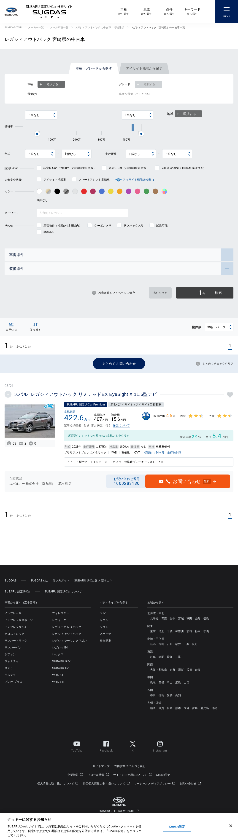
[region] (119, 826)
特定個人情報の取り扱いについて (106, 783)
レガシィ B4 (60, 647)
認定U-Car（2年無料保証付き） (129, 168)
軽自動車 (105, 640)
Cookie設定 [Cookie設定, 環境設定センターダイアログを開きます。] (177, 826)
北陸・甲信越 (155, 638)
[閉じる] (231, 826)
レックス (57, 654)
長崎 (170, 708)
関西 (150, 664)
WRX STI (58, 681)
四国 (150, 690)
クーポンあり (102, 225)
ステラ (9, 668)
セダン (104, 620)
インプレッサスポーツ (19, 620)
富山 (161, 644)
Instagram (160, 745)
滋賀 (181, 669)
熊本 (178, 708)
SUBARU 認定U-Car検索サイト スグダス (49, 11)
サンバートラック (16, 640)
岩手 (173, 618)
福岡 (153, 708)
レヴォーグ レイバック (66, 627)
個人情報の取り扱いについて (57, 783)
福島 (206, 618)
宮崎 (195, 708)
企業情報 (75, 774)
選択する (48, 84)
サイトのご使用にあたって (132, 774)
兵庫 (189, 669)
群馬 (206, 631)
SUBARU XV (60, 668)
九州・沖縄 (154, 702)
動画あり (49, 232)
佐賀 (161, 708)
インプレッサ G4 (15, 627)
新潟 (153, 644)
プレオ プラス (13, 681)
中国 (150, 677)
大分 (186, 708)
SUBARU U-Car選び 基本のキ (93, 580)
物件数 (197, 327)
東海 (150, 651)
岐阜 (153, 657)
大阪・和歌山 (158, 669)
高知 (178, 695)
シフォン (10, 654)
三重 (178, 657)
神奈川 (179, 631)
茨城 (189, 631)
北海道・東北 (155, 613)
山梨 (186, 644)
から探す (123, 11)
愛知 (170, 657)
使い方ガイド (61, 580)
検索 (210, 292)
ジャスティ (12, 661)
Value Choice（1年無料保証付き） (184, 168)
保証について (121, 425)
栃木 (198, 631)
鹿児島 (204, 708)
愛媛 (170, 695)
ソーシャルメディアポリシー (154, 783)
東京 (153, 631)
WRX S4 (57, 675)
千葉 (170, 631)
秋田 (189, 618)
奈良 (198, 669)
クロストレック (14, 633)
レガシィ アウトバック (66, 633)
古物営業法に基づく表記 (129, 766)
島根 (161, 682)
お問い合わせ (190, 783)
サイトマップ (101, 766)
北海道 (154, 618)
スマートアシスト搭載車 (94, 179)
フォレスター (60, 613)
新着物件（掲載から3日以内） (62, 225)
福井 (178, 644)
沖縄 (214, 708)
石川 (170, 644)
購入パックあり (133, 225)
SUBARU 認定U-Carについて (63, 591)
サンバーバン (13, 647)
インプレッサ (13, 613)
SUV (103, 613)
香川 (153, 695)
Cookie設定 (163, 774)
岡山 (170, 682)
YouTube (76, 745)
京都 (173, 669)
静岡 (161, 657)
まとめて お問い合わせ (119, 363)
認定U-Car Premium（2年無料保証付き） (69, 168)
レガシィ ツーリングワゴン (69, 640)
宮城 (181, 618)
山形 (198, 618)
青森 (164, 618)
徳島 (161, 695)
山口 (186, 682)
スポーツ (105, 633)
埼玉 (161, 631)
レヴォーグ (59, 620)
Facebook (106, 745)
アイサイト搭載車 (54, 179)
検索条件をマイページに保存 (113, 293)
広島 (178, 682)
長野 (195, 644)
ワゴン (104, 627)
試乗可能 (162, 225)
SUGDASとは (39, 580)
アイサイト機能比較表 (137, 179)
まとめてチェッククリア (214, 364)
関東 (150, 626)
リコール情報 (98, 774)
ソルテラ (10, 675)
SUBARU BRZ (61, 661)
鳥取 (153, 682)
